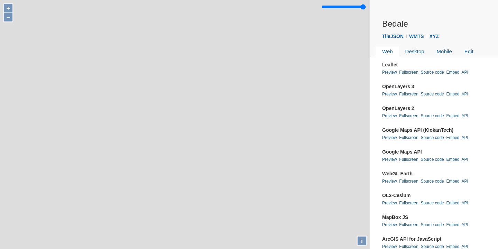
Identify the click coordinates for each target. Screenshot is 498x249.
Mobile (444, 51)
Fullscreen (408, 72)
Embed (452, 72)
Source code (432, 72)
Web (387, 51)
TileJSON (393, 36)
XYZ (434, 36)
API (465, 72)
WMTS (416, 36)
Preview (389, 72)
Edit (468, 51)
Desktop (414, 51)
